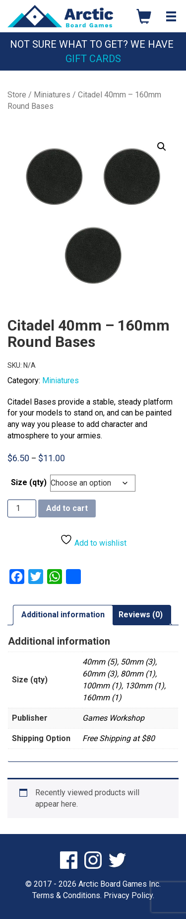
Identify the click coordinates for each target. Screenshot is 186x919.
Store (16, 94)
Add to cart (67, 508)
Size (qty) (29, 482)
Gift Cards (93, 59)
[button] (162, 147)
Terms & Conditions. (67, 895)
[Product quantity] (21, 508)
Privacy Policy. (129, 895)
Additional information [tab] (63, 614)
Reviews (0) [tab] (141, 614)
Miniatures (52, 94)
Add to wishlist (93, 540)
